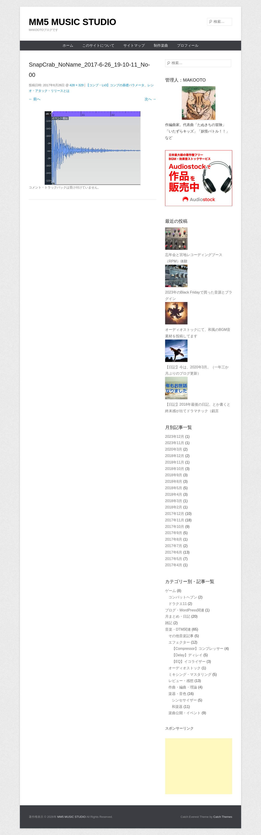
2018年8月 (173, 481)
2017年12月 (174, 514)
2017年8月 (173, 539)
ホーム (68, 45)
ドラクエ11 (177, 604)
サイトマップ (134, 45)
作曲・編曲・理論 (182, 687)
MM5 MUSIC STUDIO (72, 22)
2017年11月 (174, 520)
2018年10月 (174, 469)
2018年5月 (173, 488)
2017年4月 (173, 565)
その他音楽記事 (181, 636)
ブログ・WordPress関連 (184, 610)
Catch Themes (222, 816)
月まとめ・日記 (177, 616)
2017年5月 (173, 559)
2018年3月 (173, 501)
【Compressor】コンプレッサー (197, 648)
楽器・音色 (177, 694)
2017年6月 (173, 552)
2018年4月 (173, 494)
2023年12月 (174, 436)
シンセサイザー (184, 700)
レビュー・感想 (181, 681)
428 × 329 (76, 85)
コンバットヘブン (182, 597)
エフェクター (179, 642)
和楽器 (177, 707)
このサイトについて (98, 45)
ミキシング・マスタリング (189, 674)
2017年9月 (173, 533)
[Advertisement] (198, 766)
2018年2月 (173, 507)
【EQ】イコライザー (189, 661)
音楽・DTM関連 (178, 629)
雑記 (168, 623)
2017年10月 (174, 527)
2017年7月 (173, 546)
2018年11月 (174, 462)
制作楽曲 (161, 45)
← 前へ (34, 99)
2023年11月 (174, 443)
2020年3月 (173, 449)
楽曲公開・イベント (184, 713)
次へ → (150, 99)
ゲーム (170, 591)
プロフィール (187, 45)
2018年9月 (173, 475)
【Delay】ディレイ (187, 655)
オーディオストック (184, 668)
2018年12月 (174, 456)
